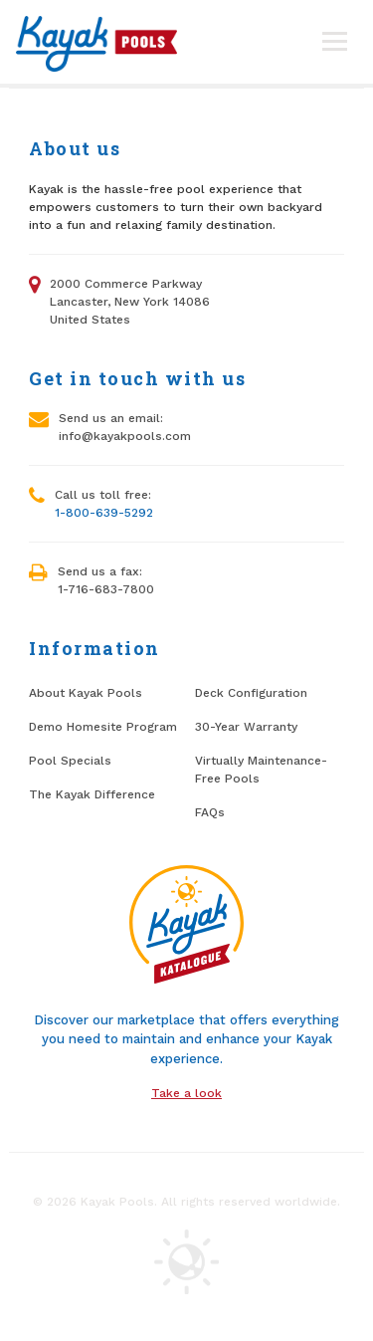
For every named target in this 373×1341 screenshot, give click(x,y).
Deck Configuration (251, 693)
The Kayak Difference (92, 794)
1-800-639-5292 (104, 513)
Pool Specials (70, 761)
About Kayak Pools (85, 693)
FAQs (210, 812)
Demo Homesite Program (103, 727)
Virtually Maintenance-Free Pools (261, 769)
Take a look (186, 1093)
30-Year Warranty (246, 727)
